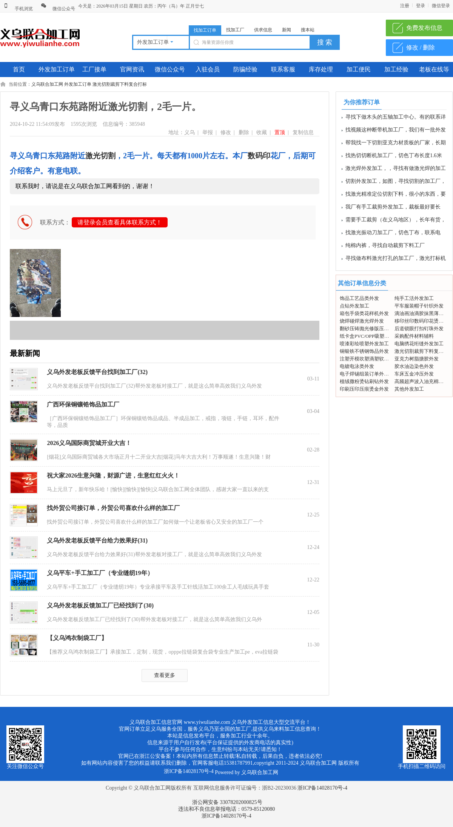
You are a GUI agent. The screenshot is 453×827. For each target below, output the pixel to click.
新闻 (286, 29)
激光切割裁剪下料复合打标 (119, 84)
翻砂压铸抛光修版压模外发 (369, 328)
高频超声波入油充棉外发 (421, 381)
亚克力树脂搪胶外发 (416, 359)
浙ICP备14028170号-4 (322, 788)
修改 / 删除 (420, 47)
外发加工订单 (57, 69)
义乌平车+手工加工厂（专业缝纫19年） (100, 573)
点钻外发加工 (354, 306)
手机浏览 (18, 8)
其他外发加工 (409, 389)
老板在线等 (434, 69)
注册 (404, 5)
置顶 (279, 132)
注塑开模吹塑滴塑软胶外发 (369, 359)
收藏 (261, 132)
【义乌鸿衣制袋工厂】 (77, 638)
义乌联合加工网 (47, 84)
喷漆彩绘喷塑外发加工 (364, 343)
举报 (207, 132)
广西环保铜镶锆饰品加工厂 (83, 404)
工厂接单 (94, 69)
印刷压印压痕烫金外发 (364, 389)
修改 (225, 132)
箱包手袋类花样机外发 (364, 313)
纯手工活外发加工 (414, 298)
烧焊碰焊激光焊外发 (362, 321)
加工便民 (359, 69)
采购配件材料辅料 (414, 336)
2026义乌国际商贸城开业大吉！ (89, 443)
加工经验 (396, 69)
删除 (244, 132)
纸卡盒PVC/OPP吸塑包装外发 (372, 336)
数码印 (259, 155)
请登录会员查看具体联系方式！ (119, 222)
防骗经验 (245, 69)
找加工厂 (235, 29)
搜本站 (307, 29)
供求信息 (263, 29)
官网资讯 (132, 69)
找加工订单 (205, 30)
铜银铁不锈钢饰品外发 (364, 351)
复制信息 (303, 132)
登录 (420, 5)
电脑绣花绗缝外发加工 (419, 343)
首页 (19, 69)
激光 (92, 155)
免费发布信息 (424, 28)
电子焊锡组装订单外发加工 (369, 374)
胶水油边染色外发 (414, 366)
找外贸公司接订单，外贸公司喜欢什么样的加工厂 (113, 508)
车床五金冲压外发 (414, 374)
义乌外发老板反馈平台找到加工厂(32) (97, 372)
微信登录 (441, 5)
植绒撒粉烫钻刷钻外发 (364, 381)
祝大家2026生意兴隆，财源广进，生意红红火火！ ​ (114, 475)
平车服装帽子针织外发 (419, 306)
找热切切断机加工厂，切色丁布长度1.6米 (393, 157)
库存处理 (321, 69)
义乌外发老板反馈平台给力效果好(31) (97, 540)
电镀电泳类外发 (357, 366)
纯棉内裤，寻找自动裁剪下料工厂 (385, 247)
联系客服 (283, 69)
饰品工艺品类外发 (359, 298)
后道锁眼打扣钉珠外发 (419, 328)
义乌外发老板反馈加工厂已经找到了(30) (100, 605)
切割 (108, 155)
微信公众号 (58, 8)
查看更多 (164, 675)
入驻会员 (208, 69)
